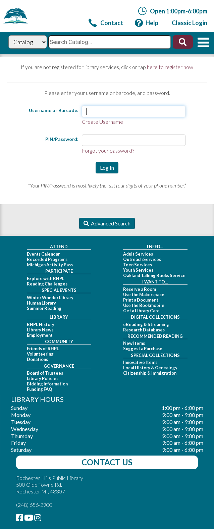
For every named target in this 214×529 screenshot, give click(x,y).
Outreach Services (142, 259)
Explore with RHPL (45, 278)
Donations (37, 359)
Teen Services (137, 264)
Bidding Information (47, 383)
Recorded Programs (47, 259)
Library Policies (42, 378)
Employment (40, 335)
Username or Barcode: (53, 110)
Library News (40, 329)
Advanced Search (109, 223)
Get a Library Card (141, 310)
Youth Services (138, 270)
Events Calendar (43, 254)
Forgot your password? (108, 150)
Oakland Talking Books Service (154, 275)
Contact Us (107, 462)
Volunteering (40, 354)
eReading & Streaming (146, 324)
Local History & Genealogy (150, 367)
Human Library (41, 303)
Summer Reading (44, 308)
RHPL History (40, 324)
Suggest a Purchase (142, 348)
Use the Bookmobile (143, 305)
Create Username (102, 121)
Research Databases (144, 329)
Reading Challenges (47, 283)
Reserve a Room (139, 289)
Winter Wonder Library (50, 297)
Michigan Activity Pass (50, 264)
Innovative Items (140, 362)
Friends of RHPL (43, 348)
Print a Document (140, 300)
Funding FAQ (39, 389)
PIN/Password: (61, 139)
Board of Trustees (45, 373)
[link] (106, 22)
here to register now (170, 67)
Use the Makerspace (143, 294)
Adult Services (138, 254)
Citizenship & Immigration (149, 373)
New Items (134, 343)
